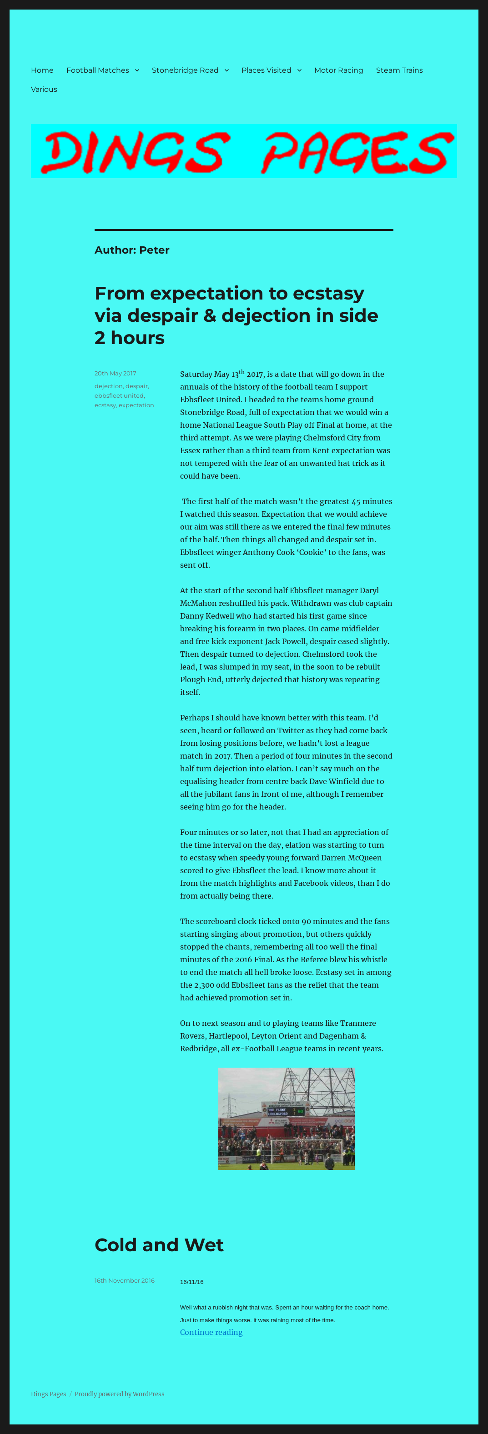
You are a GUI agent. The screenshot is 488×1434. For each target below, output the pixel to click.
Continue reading (211, 1332)
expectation (136, 405)
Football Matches (97, 70)
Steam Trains (399, 70)
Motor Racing (338, 70)
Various (44, 89)
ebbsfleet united (119, 395)
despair (137, 386)
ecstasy (105, 405)
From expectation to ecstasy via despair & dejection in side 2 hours (236, 315)
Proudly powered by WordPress (120, 1394)
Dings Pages (48, 1394)
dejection (109, 386)
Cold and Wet (159, 1245)
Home (42, 70)
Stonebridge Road (185, 70)
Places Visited (266, 70)
